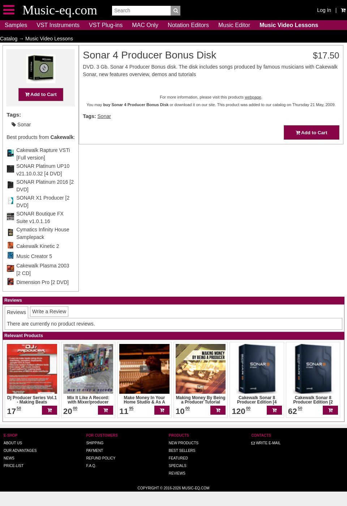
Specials (178, 480)
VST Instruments (58, 25)
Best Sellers (182, 465)
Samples (16, 25)
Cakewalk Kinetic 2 (37, 260)
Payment (94, 465)
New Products (183, 457)
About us (13, 457)
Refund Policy (100, 472)
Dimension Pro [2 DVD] (42, 296)
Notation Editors (188, 25)
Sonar (21, 138)
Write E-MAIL (265, 457)
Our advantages (20, 465)
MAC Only (145, 25)
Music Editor (234, 25)
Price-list (13, 480)
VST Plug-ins (106, 25)
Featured (178, 472)
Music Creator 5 (34, 270)
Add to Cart (41, 108)
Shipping (94, 457)
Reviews (177, 487)
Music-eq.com (195, 502)
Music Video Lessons (289, 25)
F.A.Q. (91, 480)
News (9, 472)
